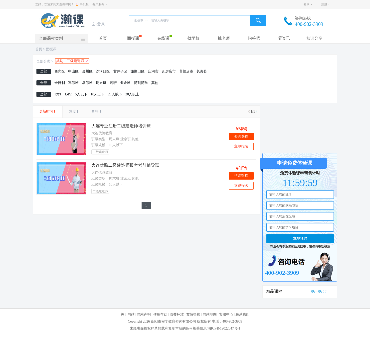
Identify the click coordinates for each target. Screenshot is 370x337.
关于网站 (128, 314)
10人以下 (98, 94)
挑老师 (224, 38)
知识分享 (314, 38)
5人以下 (81, 94)
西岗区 (59, 71)
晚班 (113, 83)
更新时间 (46, 111)
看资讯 (284, 38)
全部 (43, 71)
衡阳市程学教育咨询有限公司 (173, 321)
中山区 (73, 71)
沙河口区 (103, 71)
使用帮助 (160, 314)
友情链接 (193, 314)
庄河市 (153, 71)
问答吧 (254, 38)
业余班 (125, 83)
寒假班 (73, 83)
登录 (307, 4)
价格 (95, 111)
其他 (154, 83)
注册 (324, 4)
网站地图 (210, 314)
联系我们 (242, 314)
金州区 (87, 71)
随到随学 (141, 83)
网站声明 (144, 314)
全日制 (59, 83)
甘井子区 (120, 71)
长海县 (201, 71)
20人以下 (115, 94)
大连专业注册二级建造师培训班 (121, 126)
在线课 (163, 38)
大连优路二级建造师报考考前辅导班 (125, 165)
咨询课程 (241, 136)
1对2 (68, 94)
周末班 (101, 83)
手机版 (82, 4)
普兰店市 (186, 71)
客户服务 (98, 4)
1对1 (57, 94)
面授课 (133, 38)
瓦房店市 (169, 71)
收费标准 (177, 314)
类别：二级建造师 (70, 61)
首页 (103, 38)
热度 (72, 111)
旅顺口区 (138, 71)
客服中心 (226, 314)
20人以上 (132, 94)
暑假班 (87, 83)
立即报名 (241, 146)
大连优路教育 (101, 133)
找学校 (193, 38)
